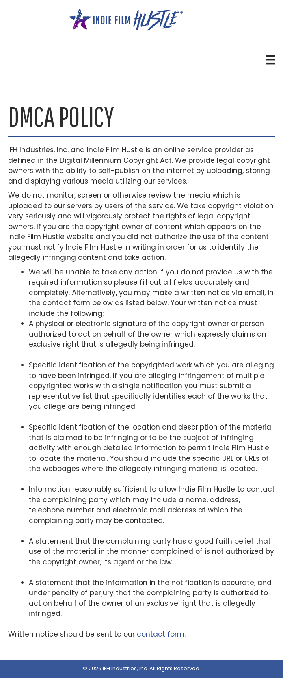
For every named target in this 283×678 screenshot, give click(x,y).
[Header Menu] (271, 59)
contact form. (161, 634)
